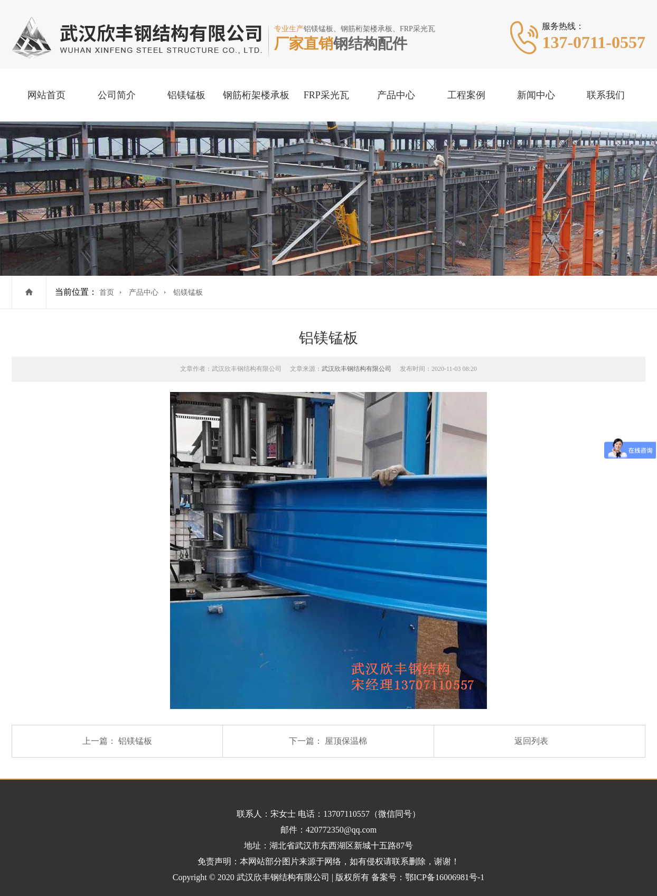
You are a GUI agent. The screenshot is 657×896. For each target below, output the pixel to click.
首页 (106, 292)
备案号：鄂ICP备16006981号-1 (427, 877)
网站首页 (46, 95)
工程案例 (466, 95)
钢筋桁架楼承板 (256, 95)
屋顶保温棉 (346, 740)
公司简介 (117, 95)
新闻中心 (536, 95)
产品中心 (396, 95)
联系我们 (606, 95)
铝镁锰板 (186, 95)
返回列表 (531, 740)
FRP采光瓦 (326, 95)
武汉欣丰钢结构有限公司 (356, 368)
